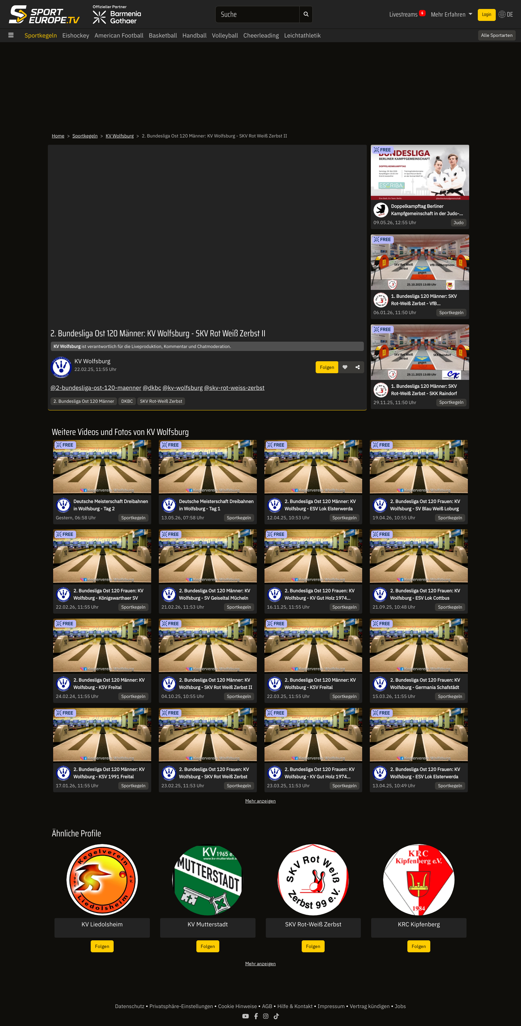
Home (58, 136)
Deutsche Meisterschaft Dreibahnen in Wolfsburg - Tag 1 (216, 505)
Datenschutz (130, 1006)
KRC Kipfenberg (419, 924)
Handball (194, 35)
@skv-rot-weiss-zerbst (234, 387)
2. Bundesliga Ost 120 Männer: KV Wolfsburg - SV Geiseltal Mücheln (214, 594)
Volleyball (225, 35)
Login (486, 14)
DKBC (127, 401)
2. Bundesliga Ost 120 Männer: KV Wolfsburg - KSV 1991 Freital (109, 773)
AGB (267, 1006)
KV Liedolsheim (102, 924)
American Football (119, 35)
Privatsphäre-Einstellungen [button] (182, 1006)
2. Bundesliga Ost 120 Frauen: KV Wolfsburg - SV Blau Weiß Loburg (425, 505)
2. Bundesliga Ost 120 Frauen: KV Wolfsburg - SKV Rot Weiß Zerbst (214, 773)
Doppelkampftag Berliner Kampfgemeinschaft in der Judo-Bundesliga (425, 210)
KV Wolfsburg (120, 136)
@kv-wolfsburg (182, 387)
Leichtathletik (302, 35)
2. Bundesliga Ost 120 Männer (83, 401)
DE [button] (505, 14)
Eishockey (75, 35)
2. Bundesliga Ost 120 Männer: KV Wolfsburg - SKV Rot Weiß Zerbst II (215, 683)
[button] (345, 367)
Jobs (400, 1006)
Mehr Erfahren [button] (449, 14)
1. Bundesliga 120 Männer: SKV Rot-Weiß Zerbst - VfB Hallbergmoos (424, 300)
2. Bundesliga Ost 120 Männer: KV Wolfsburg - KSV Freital (109, 683)
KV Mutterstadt (207, 924)
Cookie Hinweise (238, 1006)
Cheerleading (261, 35)
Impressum (332, 1006)
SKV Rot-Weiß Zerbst (161, 401)
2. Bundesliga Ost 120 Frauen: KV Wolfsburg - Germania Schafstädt (425, 683)
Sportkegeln (41, 35)
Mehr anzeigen (260, 801)
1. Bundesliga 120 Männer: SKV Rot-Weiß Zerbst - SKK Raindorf (424, 389)
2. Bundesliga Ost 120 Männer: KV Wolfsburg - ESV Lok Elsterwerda (320, 505)
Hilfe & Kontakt (295, 1006)
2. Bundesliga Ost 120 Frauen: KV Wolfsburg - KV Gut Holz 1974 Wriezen (320, 595)
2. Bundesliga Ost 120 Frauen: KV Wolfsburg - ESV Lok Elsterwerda (425, 773)
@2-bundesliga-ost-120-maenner (96, 387)
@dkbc (152, 387)
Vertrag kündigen (370, 1006)
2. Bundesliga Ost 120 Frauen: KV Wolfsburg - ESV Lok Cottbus (425, 594)
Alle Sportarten (497, 35)
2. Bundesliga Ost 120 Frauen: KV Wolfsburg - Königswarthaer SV (108, 594)
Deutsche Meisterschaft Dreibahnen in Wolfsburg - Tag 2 (110, 505)
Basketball (163, 35)
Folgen (327, 367)
